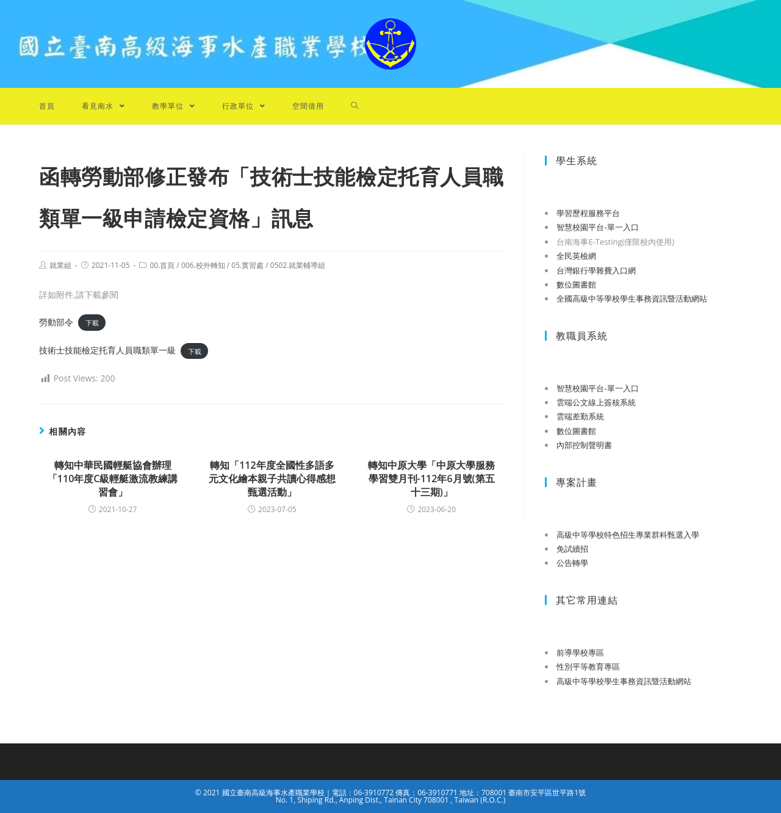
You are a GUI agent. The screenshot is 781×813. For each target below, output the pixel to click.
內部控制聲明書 (584, 444)
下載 (92, 322)
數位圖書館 (576, 284)
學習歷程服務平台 (588, 213)
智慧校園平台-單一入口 (597, 227)
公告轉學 (572, 562)
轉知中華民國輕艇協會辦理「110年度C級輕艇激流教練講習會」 (113, 478)
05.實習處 (247, 265)
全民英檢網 (576, 255)
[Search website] (354, 106)
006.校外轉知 (203, 265)
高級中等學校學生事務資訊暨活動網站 (623, 681)
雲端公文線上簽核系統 (596, 402)
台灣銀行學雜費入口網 (596, 270)
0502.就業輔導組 (298, 265)
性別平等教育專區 (588, 666)
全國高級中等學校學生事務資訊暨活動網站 (631, 298)
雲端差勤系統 (580, 416)
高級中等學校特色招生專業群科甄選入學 (627, 534)
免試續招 (572, 548)
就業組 (60, 265)
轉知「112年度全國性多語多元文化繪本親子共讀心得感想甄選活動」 (272, 478)
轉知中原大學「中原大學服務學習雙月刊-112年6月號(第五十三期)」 (431, 478)
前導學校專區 (580, 652)
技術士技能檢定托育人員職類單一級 (107, 350)
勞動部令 (56, 322)
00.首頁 (162, 265)
